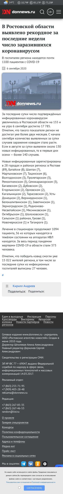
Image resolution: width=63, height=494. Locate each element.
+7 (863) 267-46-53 (13, 408)
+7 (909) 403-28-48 (13, 389)
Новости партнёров (27, 322)
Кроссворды (9, 319)
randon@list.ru (10, 411)
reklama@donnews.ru (15, 392)
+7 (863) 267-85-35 (13, 405)
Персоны (50, 316)
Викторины (27, 319)
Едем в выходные (12, 316)
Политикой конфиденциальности (43, 482)
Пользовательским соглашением (18, 482)
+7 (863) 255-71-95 (13, 386)
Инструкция (34, 316)
